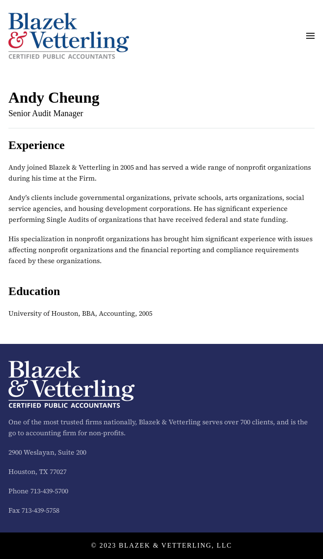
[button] (310, 36)
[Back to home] (68, 36)
